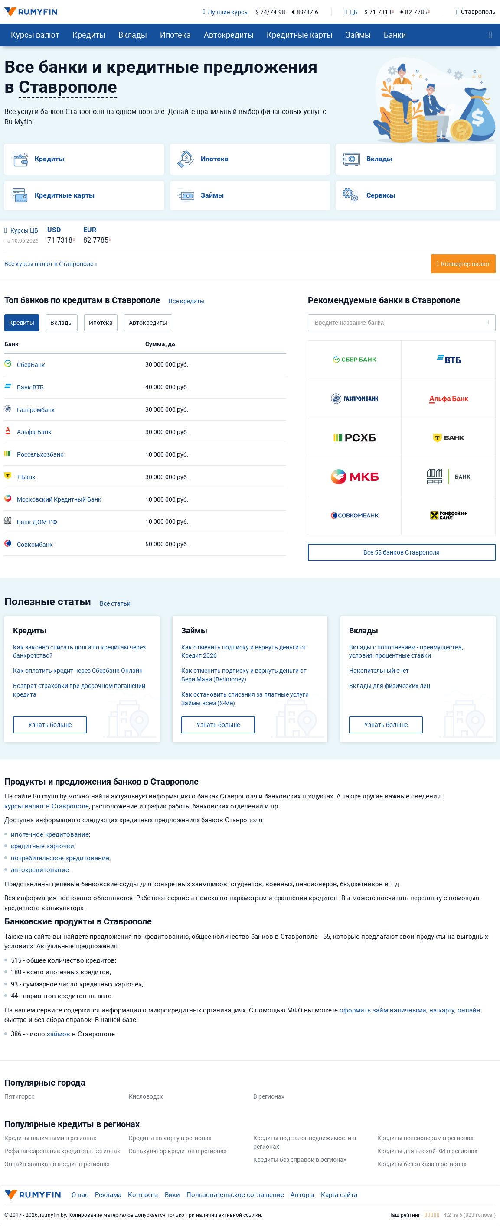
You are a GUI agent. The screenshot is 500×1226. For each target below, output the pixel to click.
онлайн (469, 1009)
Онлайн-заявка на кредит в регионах (57, 1164)
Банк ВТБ (24, 387)
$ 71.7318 (378, 12)
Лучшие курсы (225, 12)
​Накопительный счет (379, 670)
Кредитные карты (300, 34)
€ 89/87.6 (305, 12)
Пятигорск (19, 1096)
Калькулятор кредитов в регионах (178, 1151)
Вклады (132, 34)
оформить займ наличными (383, 1009)
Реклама (108, 1194)
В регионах (268, 1096)
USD (54, 230)
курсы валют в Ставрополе (46, 805)
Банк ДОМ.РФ (30, 521)
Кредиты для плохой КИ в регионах (427, 1151)
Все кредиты (187, 301)
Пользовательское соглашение (235, 1194)
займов (58, 1033)
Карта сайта (339, 1194)
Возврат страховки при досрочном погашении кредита (79, 689)
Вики (172, 1194)
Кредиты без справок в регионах (299, 1159)
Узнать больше (50, 724)
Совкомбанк (28, 544)
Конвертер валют (465, 263)
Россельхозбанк (34, 454)
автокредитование (40, 869)
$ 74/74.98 (270, 12)
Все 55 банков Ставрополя (401, 552)
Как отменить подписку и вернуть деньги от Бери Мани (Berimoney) (244, 674)
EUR (89, 230)
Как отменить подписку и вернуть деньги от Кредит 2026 (244, 651)
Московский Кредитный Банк (52, 499)
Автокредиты (229, 34)
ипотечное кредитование (50, 834)
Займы (358, 34)
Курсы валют (35, 34)
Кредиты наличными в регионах (50, 1138)
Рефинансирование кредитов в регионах (62, 1151)
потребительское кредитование (60, 857)
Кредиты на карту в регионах (170, 1138)
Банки (395, 34)
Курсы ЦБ (21, 230)
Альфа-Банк (28, 431)
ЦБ (351, 12)
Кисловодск (146, 1096)
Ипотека (175, 34)
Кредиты (88, 34)
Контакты (143, 1194)
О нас (80, 1194)
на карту (441, 1009)
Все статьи (115, 603)
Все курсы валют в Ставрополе (48, 263)
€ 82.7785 (414, 12)
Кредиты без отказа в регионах (422, 1164)
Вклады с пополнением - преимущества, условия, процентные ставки (406, 651)
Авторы (302, 1194)
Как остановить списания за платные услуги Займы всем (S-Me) (245, 698)
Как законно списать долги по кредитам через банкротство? (79, 651)
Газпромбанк (29, 409)
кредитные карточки (42, 845)
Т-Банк (20, 476)
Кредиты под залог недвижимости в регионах (304, 1142)
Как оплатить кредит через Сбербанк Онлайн (78, 670)
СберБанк (24, 364)
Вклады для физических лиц (389, 685)
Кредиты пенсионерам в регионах (425, 1138)
